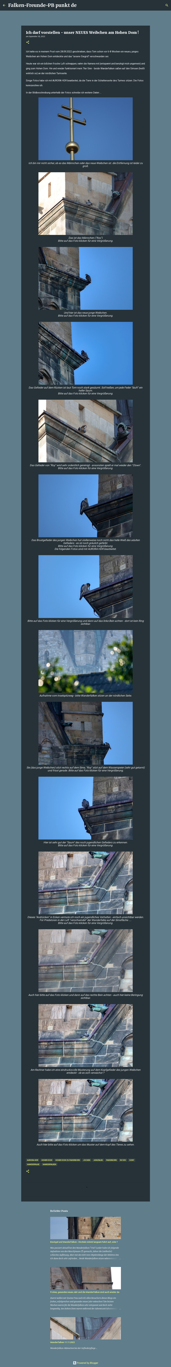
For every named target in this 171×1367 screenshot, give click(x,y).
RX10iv (123, 1160)
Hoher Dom (47, 1160)
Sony (131, 1160)
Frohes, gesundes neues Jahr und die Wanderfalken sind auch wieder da (84, 1292)
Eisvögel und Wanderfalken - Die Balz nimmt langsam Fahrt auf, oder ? (84, 1242)
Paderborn (111, 1160)
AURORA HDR (32, 1160)
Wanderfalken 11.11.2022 (62, 1342)
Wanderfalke (33, 1164)
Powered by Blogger (85, 1363)
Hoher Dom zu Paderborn (68, 1160)
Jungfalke (98, 1160)
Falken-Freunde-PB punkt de (42, 5)
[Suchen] (80, 5)
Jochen (86, 1160)
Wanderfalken (49, 1164)
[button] (27, 42)
